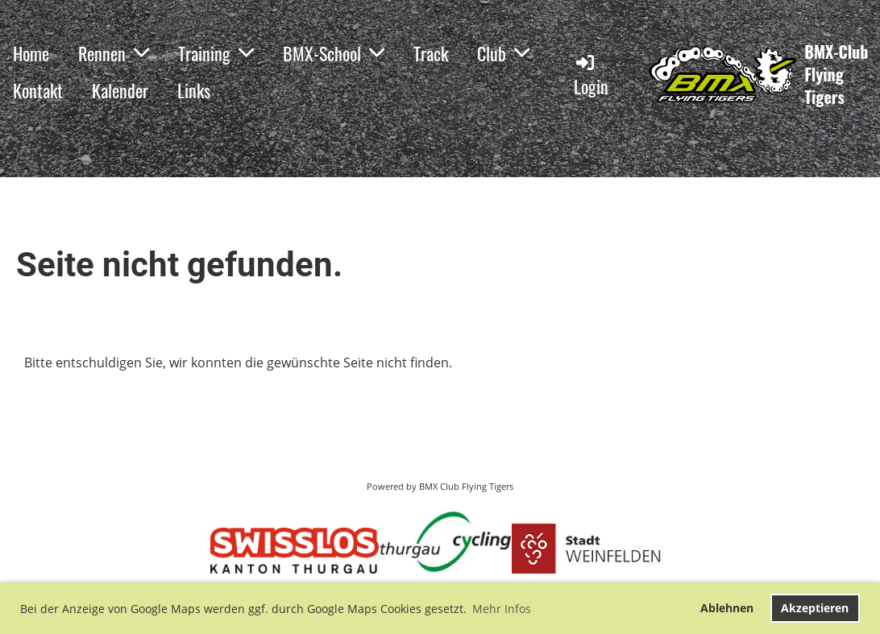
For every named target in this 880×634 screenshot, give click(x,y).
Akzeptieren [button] (815, 607)
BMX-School (333, 53)
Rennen (113, 53)
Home (31, 53)
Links (193, 90)
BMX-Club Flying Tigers (836, 74)
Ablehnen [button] (726, 607)
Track (430, 53)
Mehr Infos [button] (501, 608)
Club (503, 53)
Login (591, 75)
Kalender (120, 90)
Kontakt (38, 90)
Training (216, 53)
